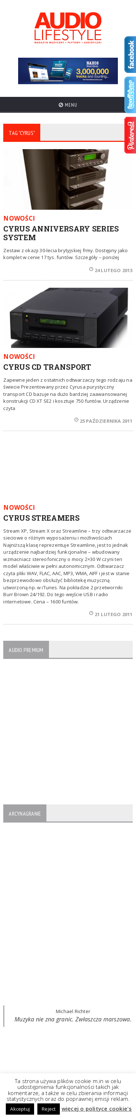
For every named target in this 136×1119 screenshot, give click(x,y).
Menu (68, 105)
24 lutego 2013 (111, 270)
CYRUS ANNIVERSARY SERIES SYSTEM (61, 233)
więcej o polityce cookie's (97, 1108)
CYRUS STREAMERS (41, 517)
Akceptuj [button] (20, 1109)
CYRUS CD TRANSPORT (47, 367)
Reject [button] (48, 1109)
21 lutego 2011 (111, 614)
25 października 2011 (103, 421)
